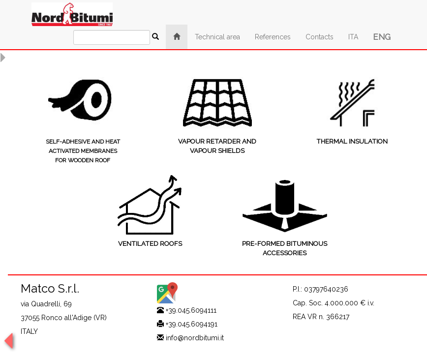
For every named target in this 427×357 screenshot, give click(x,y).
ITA (353, 37)
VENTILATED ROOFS (150, 243)
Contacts (319, 37)
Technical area (217, 37)
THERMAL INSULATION (352, 141)
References (273, 37)
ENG (382, 37)
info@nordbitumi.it (195, 338)
